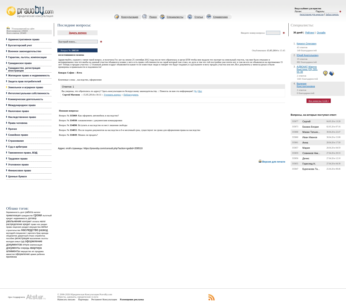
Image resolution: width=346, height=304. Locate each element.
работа (29, 212)
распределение (14, 224)
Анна (305, 142)
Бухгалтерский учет (20, 45)
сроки (38, 215)
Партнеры (83, 299)
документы (13, 247)
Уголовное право (18, 164)
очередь (25, 248)
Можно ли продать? (88, 135)
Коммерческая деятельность (25, 99)
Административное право (23, 39)
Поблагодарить (131, 94)
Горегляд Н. (309, 163)
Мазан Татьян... (311, 132)
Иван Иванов (310, 137)
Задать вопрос (78, 32)
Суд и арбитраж (17, 146)
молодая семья (13, 241)
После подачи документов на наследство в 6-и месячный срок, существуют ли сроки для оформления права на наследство (139, 130)
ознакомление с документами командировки (100, 120)
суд (22, 241)
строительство (13, 230)
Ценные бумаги (17, 176)
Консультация (129, 17)
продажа (39, 251)
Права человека (17, 123)
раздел (44, 224)
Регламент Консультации (104, 299)
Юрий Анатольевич (308, 55)
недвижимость (20, 218)
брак (38, 233)
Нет (200, 91)
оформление (22, 254)
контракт (27, 221)
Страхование (16, 140)
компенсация (36, 245)
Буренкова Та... (311, 169)
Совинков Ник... (311, 153)
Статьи (198, 17)
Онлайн (321, 32)
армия (33, 254)
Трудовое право (18, 158)
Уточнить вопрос (112, 94)
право (33, 224)
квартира (36, 247)
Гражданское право (20, 63)
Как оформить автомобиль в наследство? (98, 115)
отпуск (26, 245)
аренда (44, 233)
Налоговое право (18, 111)
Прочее (12, 129)
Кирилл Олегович (306, 43)
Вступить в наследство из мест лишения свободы (102, 125)
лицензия (17, 227)
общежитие (11, 235)
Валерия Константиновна (306, 85)
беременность (13, 212)
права (9, 227)
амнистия (10, 254)
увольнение (13, 221)
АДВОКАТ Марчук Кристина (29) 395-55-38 (307, 69)
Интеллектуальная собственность (28, 93)
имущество (26, 251)
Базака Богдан (311, 126)
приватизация (13, 215)
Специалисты (175, 17)
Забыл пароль (332, 14)
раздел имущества (31, 227)
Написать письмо (66, 299)
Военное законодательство (24, 51)
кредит (26, 224)
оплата (35, 221)
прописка (11, 256)
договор (32, 218)
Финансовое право (19, 170)
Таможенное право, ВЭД (22, 152)
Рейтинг (309, 32)
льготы (44, 238)
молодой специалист (16, 233)
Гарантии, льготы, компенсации (27, 57)
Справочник (220, 17)
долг (22, 212)
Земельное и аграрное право (25, 87)
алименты (13, 251)
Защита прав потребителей (24, 81)
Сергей (306, 121)
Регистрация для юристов (311, 14)
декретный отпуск (26, 236)
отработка (40, 235)
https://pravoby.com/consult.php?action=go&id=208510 (113, 148)
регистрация (22, 238)
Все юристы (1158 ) (318, 100)
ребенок (41, 254)
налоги (37, 212)
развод (43, 230)
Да (195, 91)
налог (43, 221)
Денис (306, 158)
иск (38, 224)
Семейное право (18, 135)
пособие (10, 238)
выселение (35, 238)
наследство (29, 230)
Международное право (22, 105)
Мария (306, 148)
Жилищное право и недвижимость (29, 75)
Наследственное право (22, 117)
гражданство (27, 215)
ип (33, 251)
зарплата (31, 233)
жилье (44, 227)
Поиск (153, 17)
